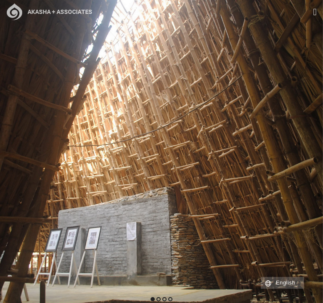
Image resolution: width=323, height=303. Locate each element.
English (285, 282)
